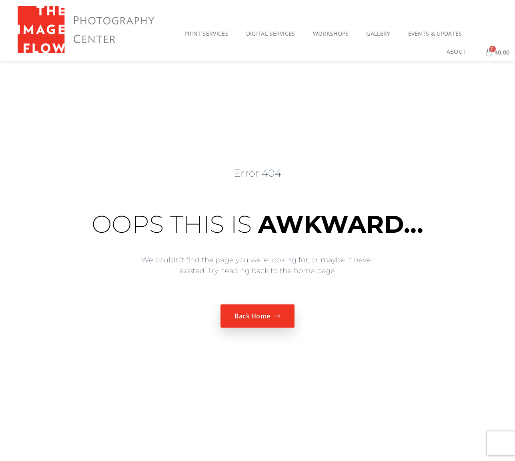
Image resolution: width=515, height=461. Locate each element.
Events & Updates (437, 34)
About (458, 52)
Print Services (208, 34)
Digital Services (272, 34)
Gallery (380, 34)
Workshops (333, 34)
